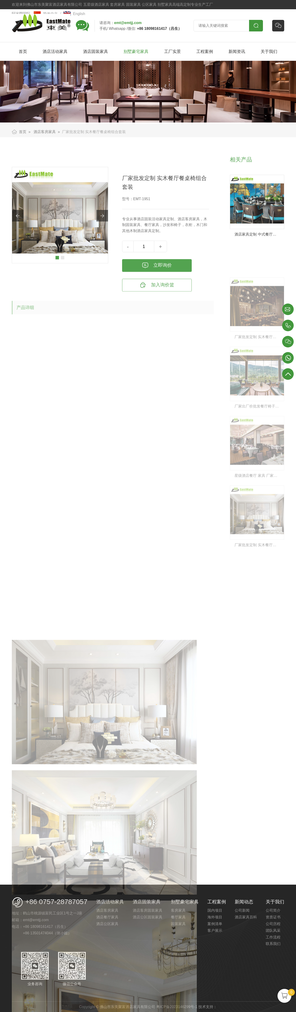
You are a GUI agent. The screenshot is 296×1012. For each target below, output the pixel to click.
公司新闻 (242, 910)
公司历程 (273, 924)
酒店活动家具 (55, 51)
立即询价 (157, 292)
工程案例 (204, 51)
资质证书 (273, 917)
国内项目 (214, 910)
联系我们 (273, 944)
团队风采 (273, 930)
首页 (23, 51)
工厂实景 (172, 51)
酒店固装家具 (95, 51)
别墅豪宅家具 (135, 51)
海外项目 (214, 917)
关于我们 (269, 51)
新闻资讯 (236, 51)
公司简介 (273, 910)
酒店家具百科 (246, 917)
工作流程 (273, 937)
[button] (57, 284)
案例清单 (214, 924)
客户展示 (214, 930)
